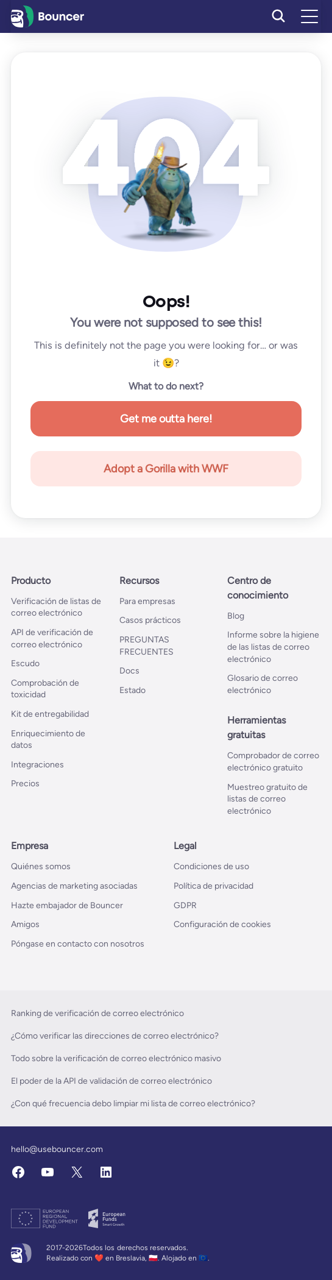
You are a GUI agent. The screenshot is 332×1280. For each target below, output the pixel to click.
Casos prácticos (150, 620)
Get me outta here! (166, 418)
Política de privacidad (213, 886)
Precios (25, 783)
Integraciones (37, 764)
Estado (132, 690)
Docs (129, 671)
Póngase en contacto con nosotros (77, 944)
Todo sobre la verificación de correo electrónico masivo (116, 1058)
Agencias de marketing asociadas (74, 886)
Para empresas (147, 601)
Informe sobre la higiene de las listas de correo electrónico (273, 647)
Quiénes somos (41, 866)
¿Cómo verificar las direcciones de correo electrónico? (115, 1036)
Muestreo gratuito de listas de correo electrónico (267, 799)
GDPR (185, 905)
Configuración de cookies (222, 924)
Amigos (25, 924)
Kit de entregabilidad (50, 714)
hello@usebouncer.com (57, 1149)
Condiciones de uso (211, 866)
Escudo (25, 663)
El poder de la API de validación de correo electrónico (111, 1081)
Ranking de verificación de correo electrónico (97, 1013)
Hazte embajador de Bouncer (67, 905)
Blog (235, 616)
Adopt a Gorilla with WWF (166, 468)
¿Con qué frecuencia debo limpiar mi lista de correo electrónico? (133, 1103)
